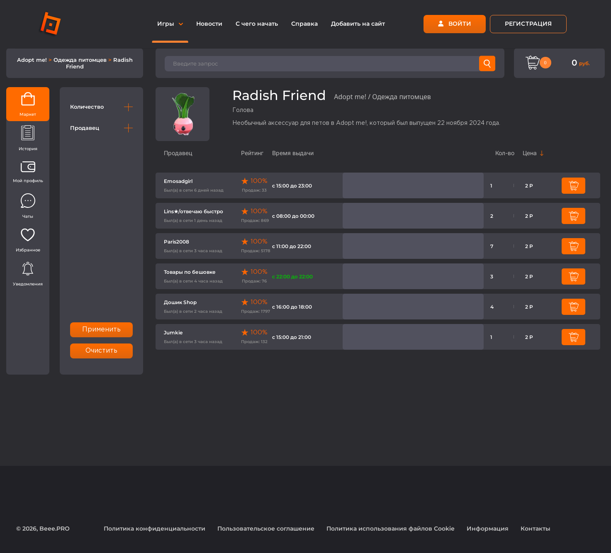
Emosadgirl (178, 181)
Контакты (535, 528)
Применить (101, 329)
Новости (209, 23)
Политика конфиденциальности (154, 528)
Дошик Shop (180, 302)
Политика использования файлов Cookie (390, 528)
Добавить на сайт (358, 23)
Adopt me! (33, 59)
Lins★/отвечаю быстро (193, 211)
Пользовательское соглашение (265, 528)
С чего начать (257, 23)
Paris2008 (176, 242)
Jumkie (173, 332)
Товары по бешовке (190, 272)
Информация (488, 528)
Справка (304, 23)
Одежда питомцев (81, 59)
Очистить (101, 351)
